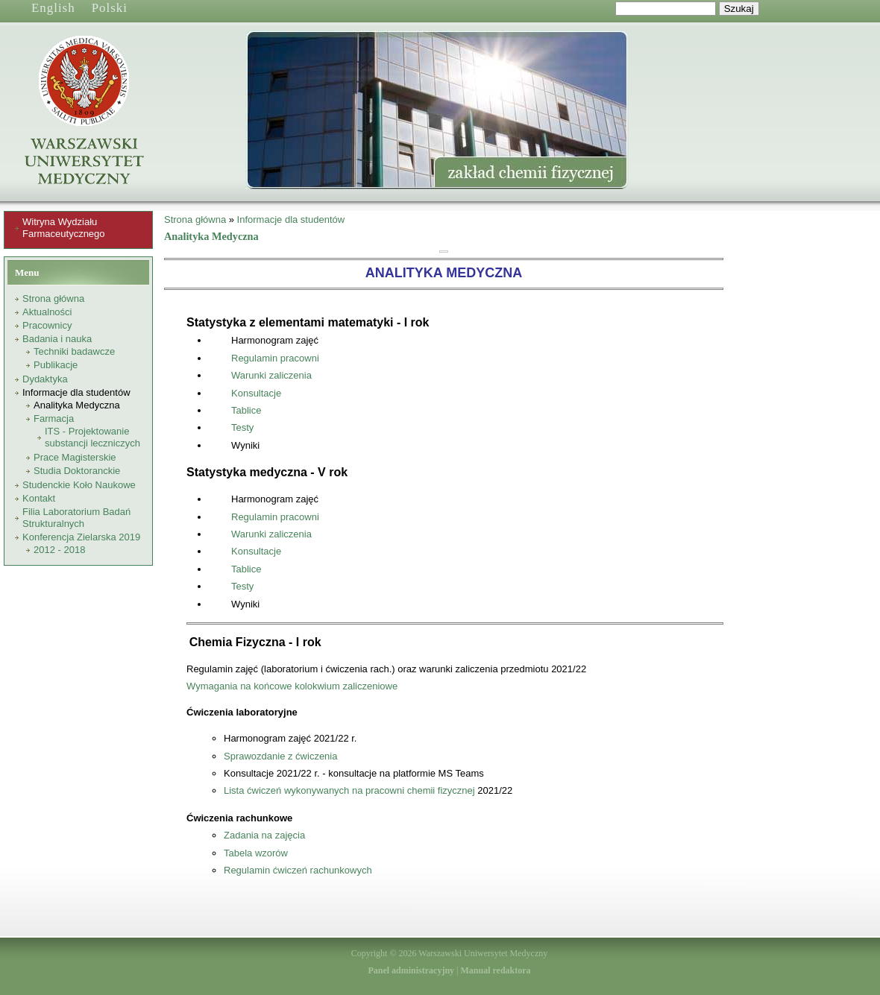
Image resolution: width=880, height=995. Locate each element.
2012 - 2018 (59, 549)
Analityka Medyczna (77, 405)
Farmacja (54, 418)
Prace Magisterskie (75, 457)
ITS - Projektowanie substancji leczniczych (92, 437)
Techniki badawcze (74, 351)
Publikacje (56, 364)
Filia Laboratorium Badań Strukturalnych (76, 517)
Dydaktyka (45, 379)
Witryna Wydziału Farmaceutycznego (63, 227)
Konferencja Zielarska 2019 (81, 537)
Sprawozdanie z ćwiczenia (280, 756)
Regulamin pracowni (275, 358)
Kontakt (38, 498)
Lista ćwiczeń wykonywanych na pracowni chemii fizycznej (349, 790)
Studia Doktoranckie (77, 470)
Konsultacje (256, 393)
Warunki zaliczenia (271, 375)
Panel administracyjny (411, 970)
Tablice (246, 410)
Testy (242, 427)
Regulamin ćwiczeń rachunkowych (298, 870)
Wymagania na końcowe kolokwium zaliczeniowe (291, 686)
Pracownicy (47, 325)
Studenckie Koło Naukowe (79, 484)
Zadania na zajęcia (264, 835)
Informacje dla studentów (76, 392)
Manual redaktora (495, 970)
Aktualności (47, 312)
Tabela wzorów (256, 853)
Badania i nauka (57, 338)
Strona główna (53, 298)
